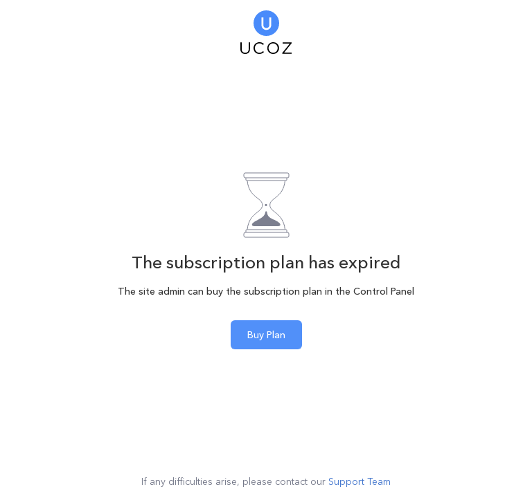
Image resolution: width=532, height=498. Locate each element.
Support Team (359, 481)
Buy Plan (266, 335)
